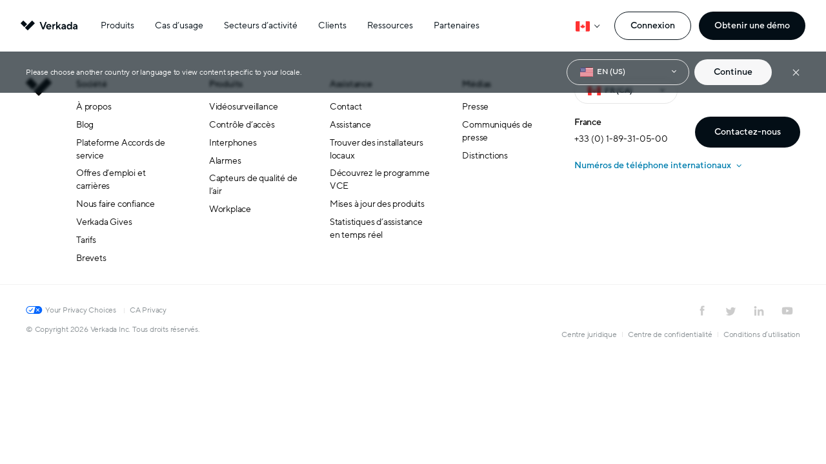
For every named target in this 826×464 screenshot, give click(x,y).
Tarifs (86, 240)
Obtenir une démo (752, 25)
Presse (475, 107)
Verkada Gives (104, 222)
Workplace (230, 209)
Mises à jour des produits (377, 204)
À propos (93, 107)
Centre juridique (589, 334)
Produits (117, 25)
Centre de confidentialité (670, 334)
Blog (85, 125)
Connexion (652, 25)
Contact (346, 107)
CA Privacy (148, 310)
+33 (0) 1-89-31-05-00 (621, 139)
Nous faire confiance (115, 204)
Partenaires (456, 25)
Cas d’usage (179, 25)
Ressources (390, 25)
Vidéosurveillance (243, 107)
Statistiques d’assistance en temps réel (376, 228)
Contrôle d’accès (242, 125)
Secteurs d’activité (260, 25)
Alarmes (225, 161)
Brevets (91, 258)
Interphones (233, 143)
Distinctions (485, 156)
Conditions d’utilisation (761, 334)
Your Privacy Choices (80, 310)
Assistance (350, 125)
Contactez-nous (747, 132)
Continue (733, 72)
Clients (332, 25)
